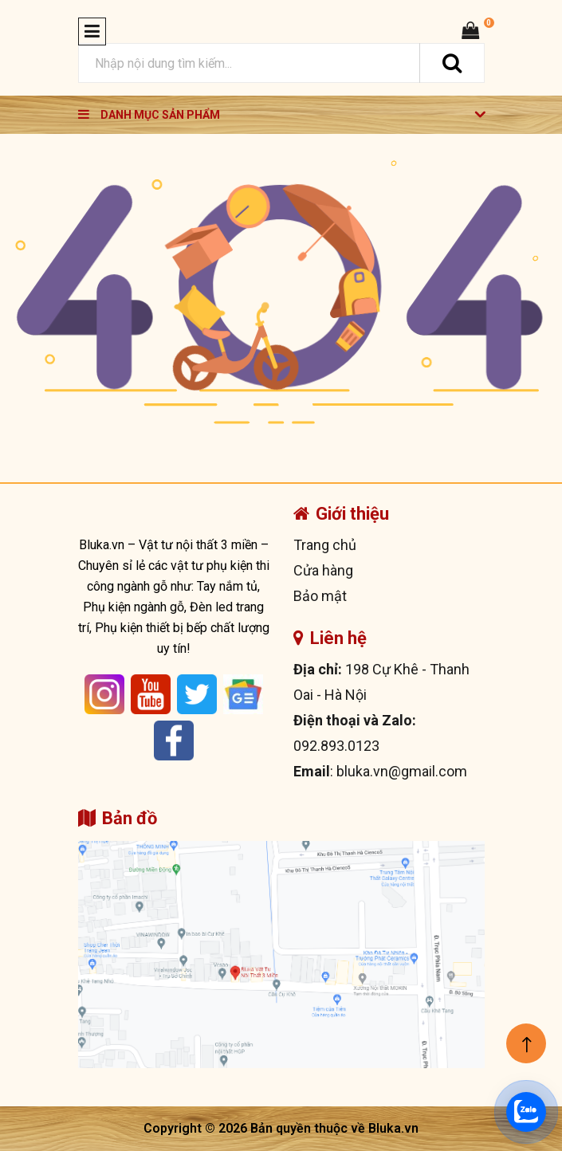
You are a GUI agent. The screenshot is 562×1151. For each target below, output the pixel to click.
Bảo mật (320, 595)
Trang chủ (324, 544)
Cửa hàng (323, 570)
